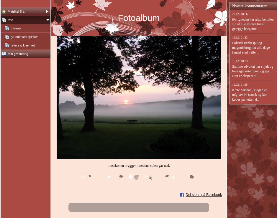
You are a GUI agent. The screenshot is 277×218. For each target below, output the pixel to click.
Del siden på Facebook (204, 195)
